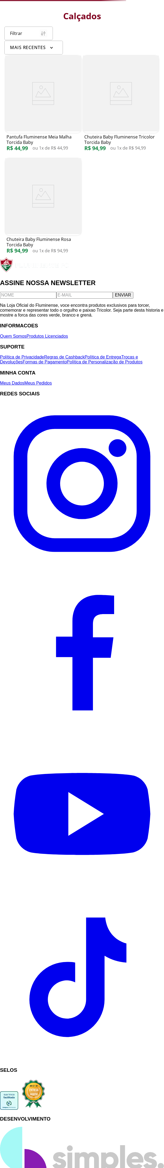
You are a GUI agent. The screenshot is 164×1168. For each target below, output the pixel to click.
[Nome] (28, 295)
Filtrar (28, 33)
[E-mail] (84, 295)
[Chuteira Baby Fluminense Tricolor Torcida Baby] (121, 106)
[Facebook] (82, 729)
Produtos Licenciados (47, 336)
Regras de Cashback (64, 357)
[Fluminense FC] (35, 271)
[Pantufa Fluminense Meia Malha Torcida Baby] (43, 106)
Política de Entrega (103, 357)
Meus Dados (12, 383)
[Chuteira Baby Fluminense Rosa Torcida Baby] (43, 208)
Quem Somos (13, 336)
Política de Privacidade (22, 357)
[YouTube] (82, 894)
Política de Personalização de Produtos (104, 362)
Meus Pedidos (38, 383)
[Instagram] (82, 564)
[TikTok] (82, 1059)
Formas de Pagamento (45, 362)
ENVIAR (123, 295)
